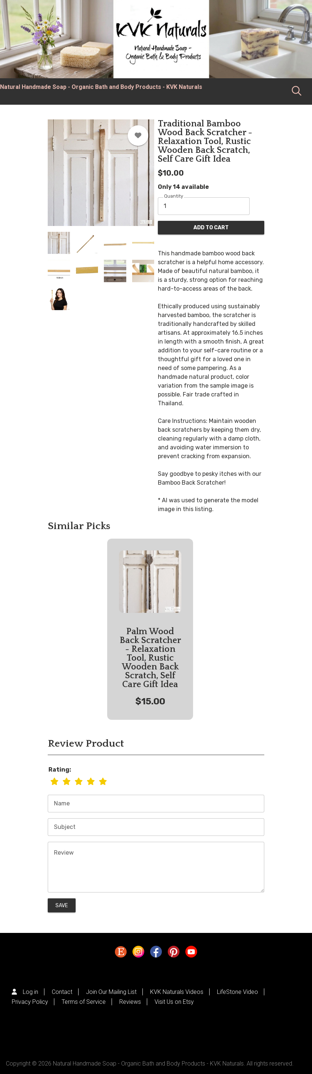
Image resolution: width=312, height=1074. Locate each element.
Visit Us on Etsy (174, 1001)
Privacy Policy (30, 1001)
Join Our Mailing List (111, 991)
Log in (30, 991)
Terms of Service (84, 1001)
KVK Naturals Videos (176, 991)
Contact (62, 991)
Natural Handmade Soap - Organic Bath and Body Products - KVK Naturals (101, 86)
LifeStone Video (237, 991)
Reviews (130, 1001)
